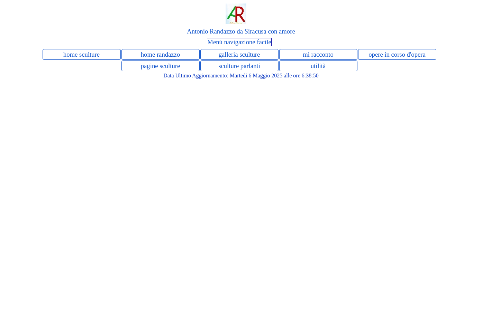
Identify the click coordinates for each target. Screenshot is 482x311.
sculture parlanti (239, 65)
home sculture (81, 54)
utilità (318, 65)
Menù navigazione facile (239, 42)
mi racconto (318, 54)
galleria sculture (239, 54)
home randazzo (160, 54)
